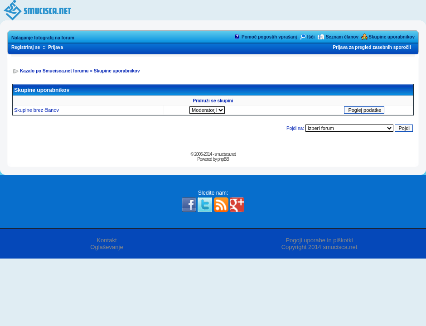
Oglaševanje (106, 247)
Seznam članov (342, 36)
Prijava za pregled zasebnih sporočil (372, 47)
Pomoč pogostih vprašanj (269, 36)
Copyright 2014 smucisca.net (319, 247)
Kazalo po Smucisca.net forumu (54, 70)
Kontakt (106, 240)
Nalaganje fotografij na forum (42, 37)
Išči (311, 36)
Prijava (55, 47)
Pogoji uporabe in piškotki (319, 240)
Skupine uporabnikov (391, 36)
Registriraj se (25, 47)
